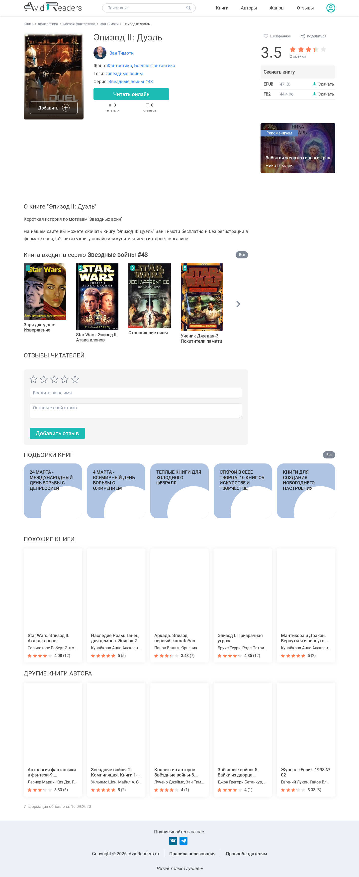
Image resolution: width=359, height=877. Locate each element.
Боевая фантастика (154, 65)
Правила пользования (192, 853)
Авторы (249, 7)
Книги (222, 7)
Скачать (326, 84)
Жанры (276, 7)
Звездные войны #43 (130, 81)
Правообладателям (246, 853)
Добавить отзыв (57, 433)
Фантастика (119, 65)
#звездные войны (124, 73)
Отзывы (305, 7)
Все (242, 255)
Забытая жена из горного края (298, 157)
